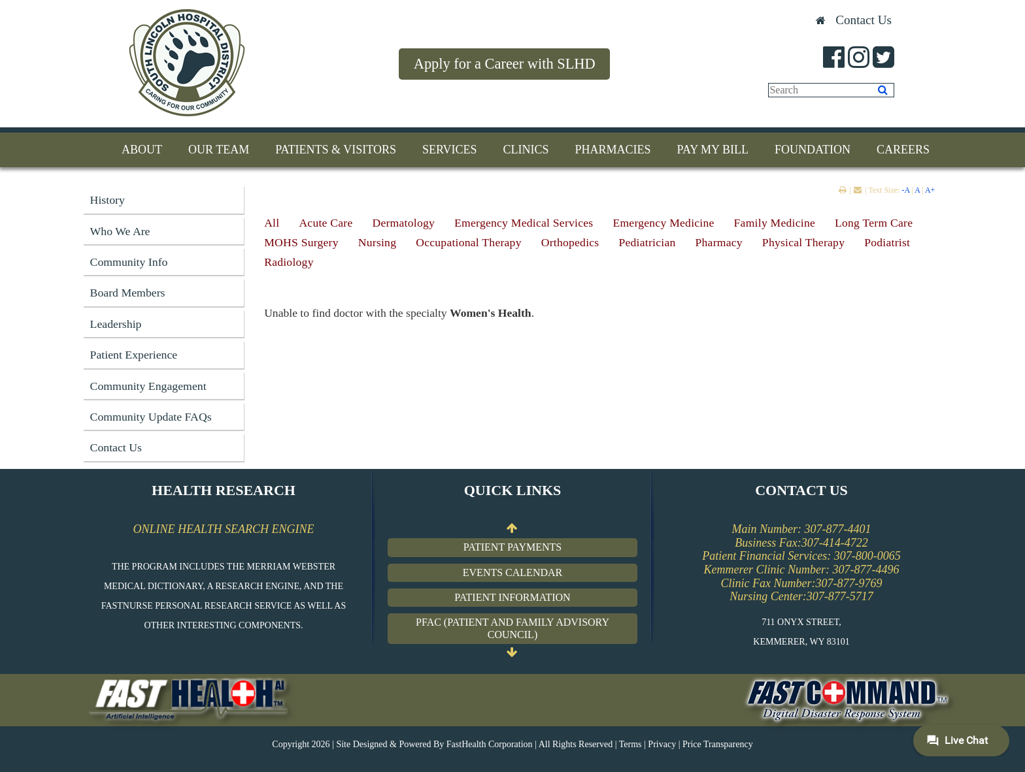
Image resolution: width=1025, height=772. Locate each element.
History (107, 199)
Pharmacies (613, 149)
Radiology (289, 261)
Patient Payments (512, 547)
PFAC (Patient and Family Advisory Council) (512, 628)
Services (449, 149)
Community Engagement (148, 386)
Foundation (812, 149)
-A (905, 190)
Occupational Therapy (469, 242)
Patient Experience (134, 354)
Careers (903, 149)
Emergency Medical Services (523, 222)
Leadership (116, 323)
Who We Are (120, 231)
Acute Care (325, 222)
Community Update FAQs (151, 416)
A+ (930, 190)
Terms (630, 744)
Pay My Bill (712, 149)
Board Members (127, 292)
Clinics (526, 149)
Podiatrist (887, 242)
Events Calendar (512, 572)
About (142, 149)
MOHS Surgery (301, 242)
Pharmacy (719, 242)
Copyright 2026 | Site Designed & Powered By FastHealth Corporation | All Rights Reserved (442, 744)
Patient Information (512, 597)
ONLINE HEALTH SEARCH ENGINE (223, 529)
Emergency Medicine (663, 222)
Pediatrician (646, 242)
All (271, 222)
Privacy (662, 744)
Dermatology (404, 222)
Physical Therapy (803, 242)
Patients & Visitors (335, 149)
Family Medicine (774, 222)
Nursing (377, 242)
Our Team (218, 149)
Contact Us (863, 20)
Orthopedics (570, 242)
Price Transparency (717, 744)
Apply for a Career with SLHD (505, 64)
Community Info (129, 261)
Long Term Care (874, 222)
